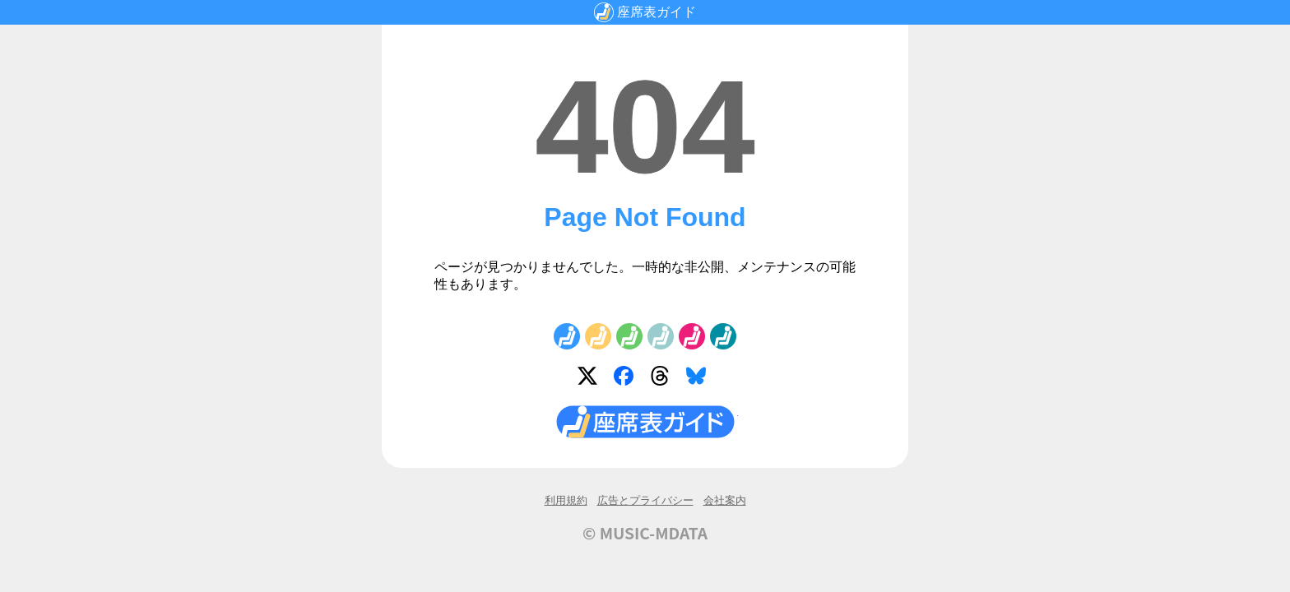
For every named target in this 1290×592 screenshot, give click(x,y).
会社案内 (724, 500)
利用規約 (566, 500)
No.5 (692, 336)
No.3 (629, 336)
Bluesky (699, 379)
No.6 (723, 336)
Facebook (627, 379)
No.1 (567, 336)
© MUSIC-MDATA (645, 532)
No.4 (660, 336)
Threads (663, 379)
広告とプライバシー (645, 500)
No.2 (598, 336)
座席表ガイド (656, 12)
